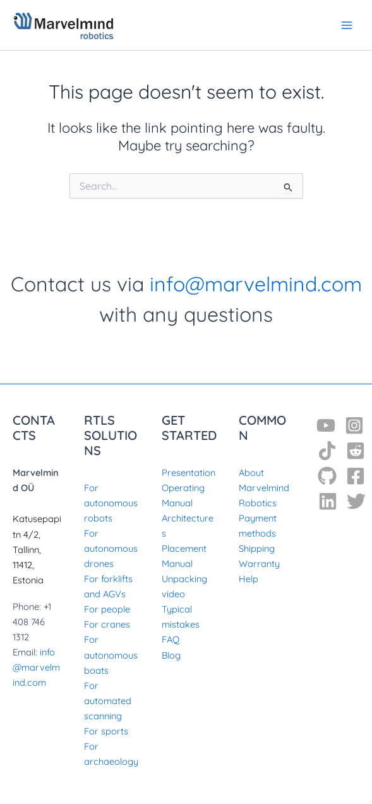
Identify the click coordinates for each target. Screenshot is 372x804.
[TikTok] (327, 450)
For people (107, 609)
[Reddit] (355, 450)
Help (248, 579)
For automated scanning (107, 700)
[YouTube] (326, 425)
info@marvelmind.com (256, 283)
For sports (106, 731)
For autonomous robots (111, 503)
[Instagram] (354, 425)
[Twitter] (356, 501)
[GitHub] (327, 476)
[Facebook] (355, 476)
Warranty (259, 563)
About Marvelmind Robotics (264, 487)
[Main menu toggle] (346, 24)
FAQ (170, 639)
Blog (171, 655)
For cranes (107, 624)
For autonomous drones (111, 548)
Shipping (257, 548)
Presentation (188, 472)
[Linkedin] (327, 501)
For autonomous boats (111, 654)
